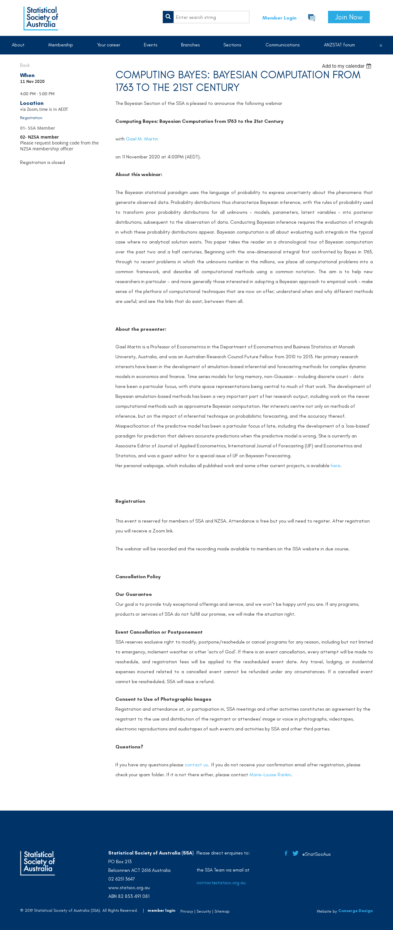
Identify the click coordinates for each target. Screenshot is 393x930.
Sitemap (222, 911)
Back (25, 65)
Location (32, 103)
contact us (196, 765)
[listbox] (347, 66)
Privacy (186, 911)
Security (203, 911)
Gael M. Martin (142, 139)
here (335, 465)
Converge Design (355, 910)
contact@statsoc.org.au (221, 882)
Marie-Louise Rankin (270, 774)
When (27, 75)
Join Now (349, 17)
